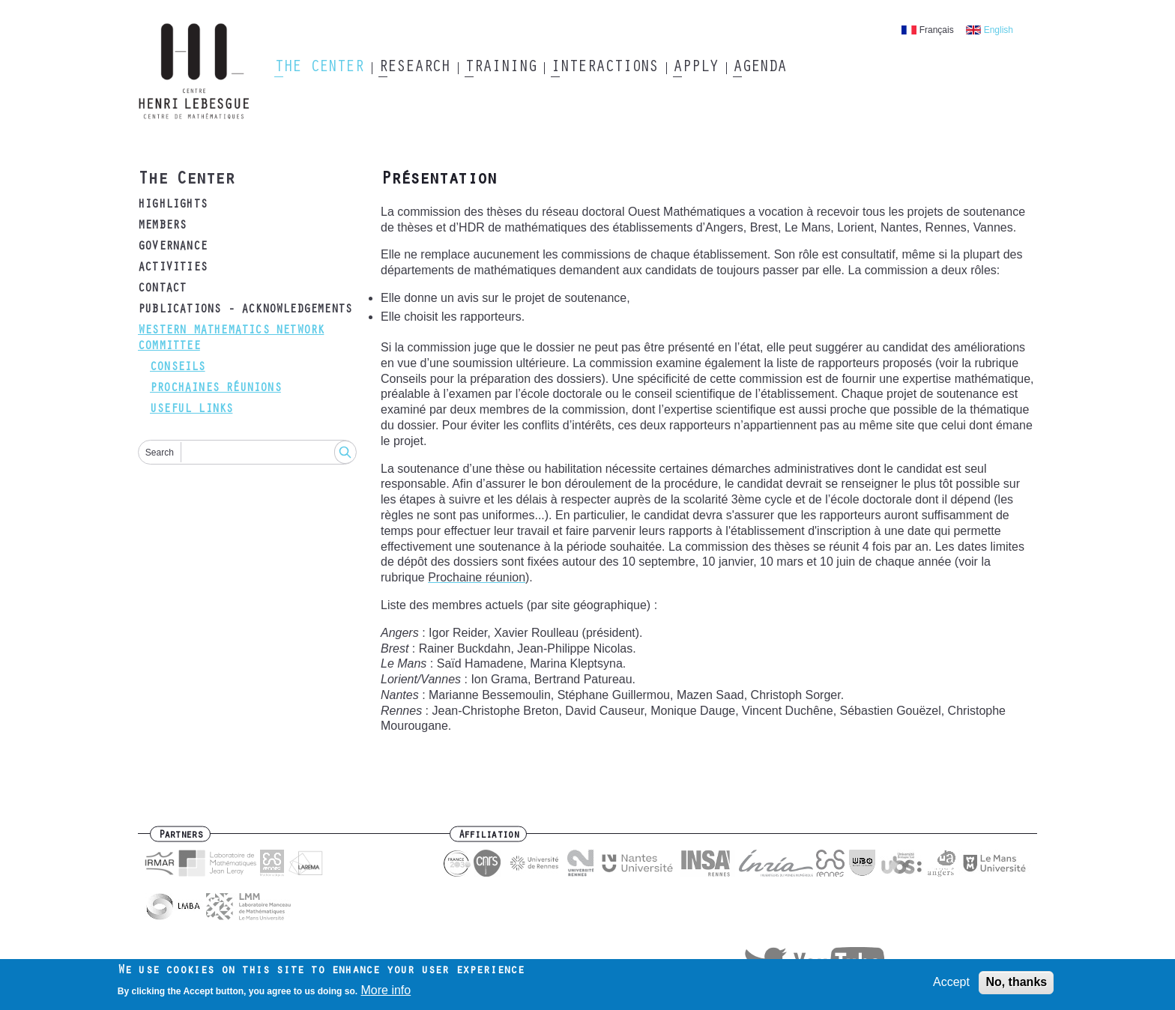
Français (936, 30)
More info (386, 994)
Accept (951, 985)
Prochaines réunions (215, 389)
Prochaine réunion (476, 577)
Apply (695, 68)
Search (159, 452)
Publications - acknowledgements (244, 310)
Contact (162, 289)
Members (162, 226)
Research (414, 68)
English (998, 30)
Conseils (177, 368)
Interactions (604, 68)
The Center (318, 68)
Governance (172, 247)
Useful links (191, 410)
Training (500, 68)
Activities (172, 268)
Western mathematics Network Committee (231, 339)
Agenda (759, 68)
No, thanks (1016, 985)
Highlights (172, 205)
